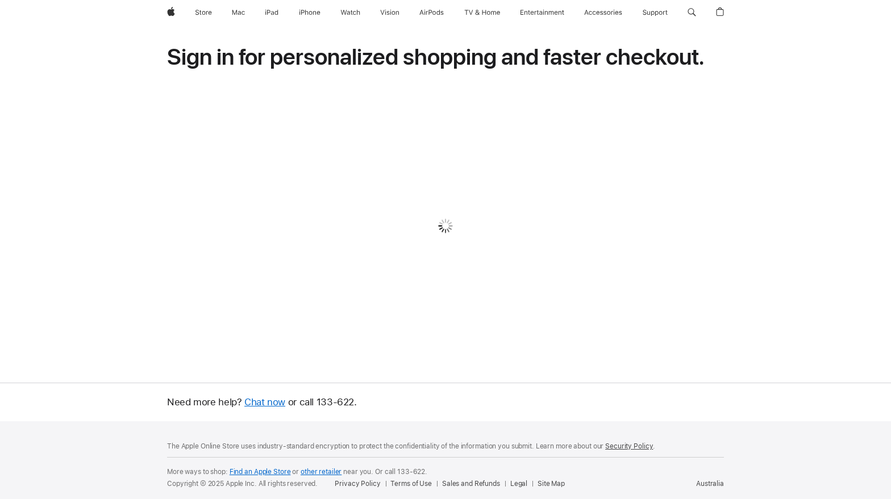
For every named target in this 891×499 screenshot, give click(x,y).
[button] (692, 12)
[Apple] (171, 12)
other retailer (321, 472)
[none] (445, 246)
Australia (710, 484)
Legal (518, 484)
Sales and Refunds (471, 484)
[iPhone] (309, 12)
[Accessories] (603, 12)
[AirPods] (431, 12)
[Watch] (350, 12)
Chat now (264, 402)
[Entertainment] (542, 12)
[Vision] (390, 12)
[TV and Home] (482, 12)
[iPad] (271, 12)
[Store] (203, 12)
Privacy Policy (357, 484)
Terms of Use (411, 484)
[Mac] (238, 12)
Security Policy (629, 446)
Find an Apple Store (260, 472)
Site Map (551, 484)
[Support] (655, 12)
